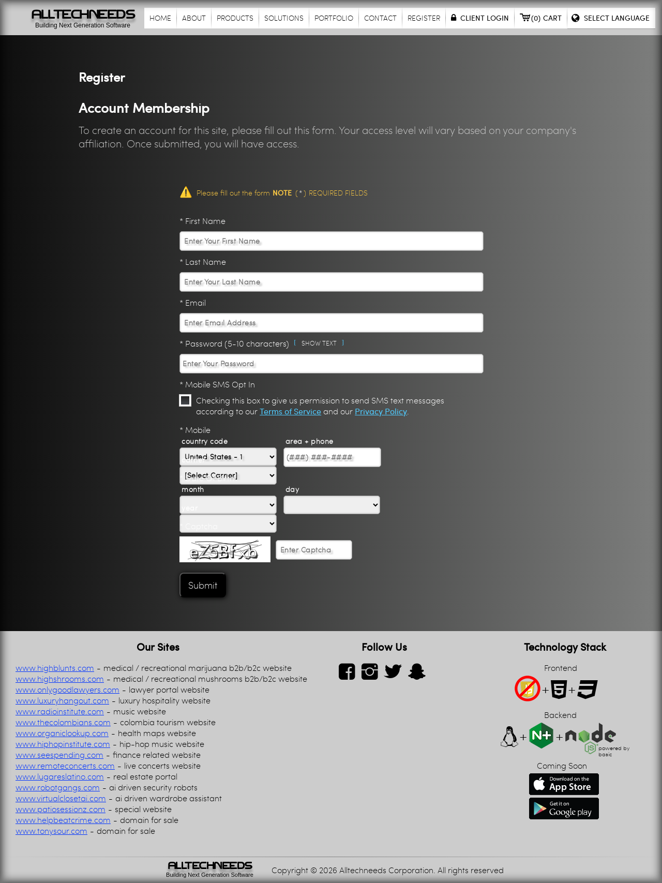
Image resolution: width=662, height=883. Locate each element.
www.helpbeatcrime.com (63, 819)
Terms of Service (290, 411)
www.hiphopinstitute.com (63, 743)
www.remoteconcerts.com (65, 765)
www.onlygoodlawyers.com (67, 689)
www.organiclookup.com (62, 732)
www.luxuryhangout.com (62, 700)
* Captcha (198, 525)
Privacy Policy (381, 411)
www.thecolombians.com (63, 721)
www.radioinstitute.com (60, 711)
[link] (209, 870)
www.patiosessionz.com (61, 808)
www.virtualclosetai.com (61, 797)
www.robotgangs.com (58, 787)
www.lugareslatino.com (60, 776)
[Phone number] (332, 457)
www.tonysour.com (51, 830)
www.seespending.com (59, 754)
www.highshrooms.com (60, 678)
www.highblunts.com (55, 667)
